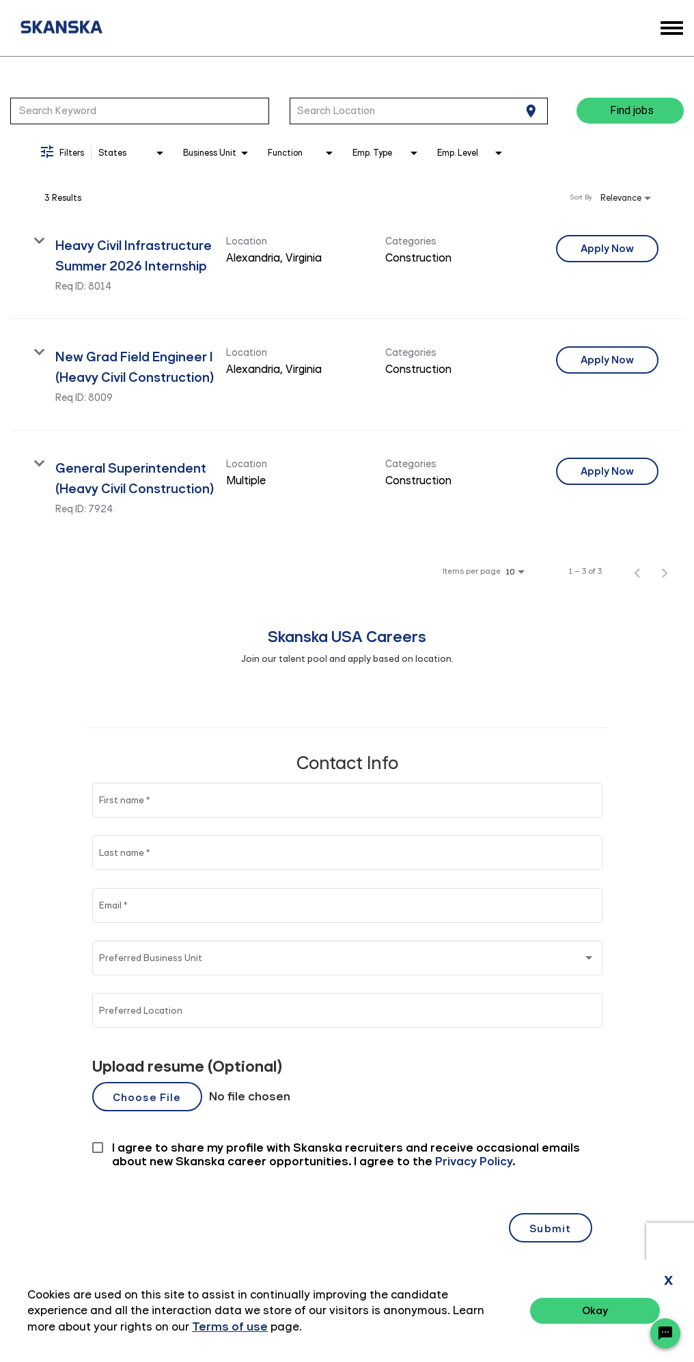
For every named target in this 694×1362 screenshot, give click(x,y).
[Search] (630, 111)
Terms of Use (608, 1312)
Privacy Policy (530, 1312)
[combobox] (139, 111)
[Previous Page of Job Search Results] (637, 571)
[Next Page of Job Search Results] (664, 571)
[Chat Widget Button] (665, 1333)
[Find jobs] (630, 111)
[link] (347, 263)
